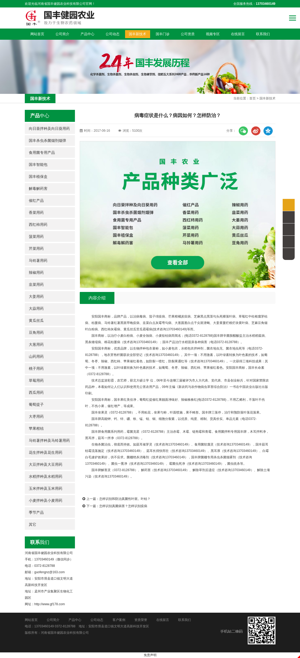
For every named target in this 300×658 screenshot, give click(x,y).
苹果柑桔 (36, 428)
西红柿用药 (38, 224)
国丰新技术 (137, 34)
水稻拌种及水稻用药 (45, 476)
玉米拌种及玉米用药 (45, 488)
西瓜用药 (36, 392)
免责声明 (150, 655)
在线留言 (238, 34)
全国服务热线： (254, 4)
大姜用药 (36, 296)
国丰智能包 (38, 164)
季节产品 (36, 512)
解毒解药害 (38, 188)
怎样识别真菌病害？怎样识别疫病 (123, 506)
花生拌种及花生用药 (45, 452)
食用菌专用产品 (42, 152)
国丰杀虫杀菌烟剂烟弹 (47, 140)
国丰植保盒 (38, 176)
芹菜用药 (36, 248)
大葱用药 (36, 344)
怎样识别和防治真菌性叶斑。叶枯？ (124, 499)
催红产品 (36, 200)
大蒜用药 (36, 308)
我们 (39, 542)
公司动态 (112, 34)
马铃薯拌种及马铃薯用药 (49, 440)
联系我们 (263, 34)
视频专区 (213, 34)
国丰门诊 (163, 34)
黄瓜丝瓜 (36, 320)
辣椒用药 (36, 272)
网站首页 (37, 34)
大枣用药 (36, 416)
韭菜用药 (36, 284)
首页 (252, 98)
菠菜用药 (36, 236)
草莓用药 (36, 380)
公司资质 (188, 34)
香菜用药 (36, 212)
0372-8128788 (65, 626)
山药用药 (36, 356)
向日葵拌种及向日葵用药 (49, 128)
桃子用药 (36, 368)
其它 (32, 524)
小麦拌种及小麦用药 (45, 500)
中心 (39, 115)
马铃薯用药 (38, 260)
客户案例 (119, 620)
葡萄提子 (36, 404)
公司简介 (62, 34)
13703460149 (44, 626)
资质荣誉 (140, 620)
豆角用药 (36, 332)
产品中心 (87, 34)
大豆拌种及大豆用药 (45, 464)
